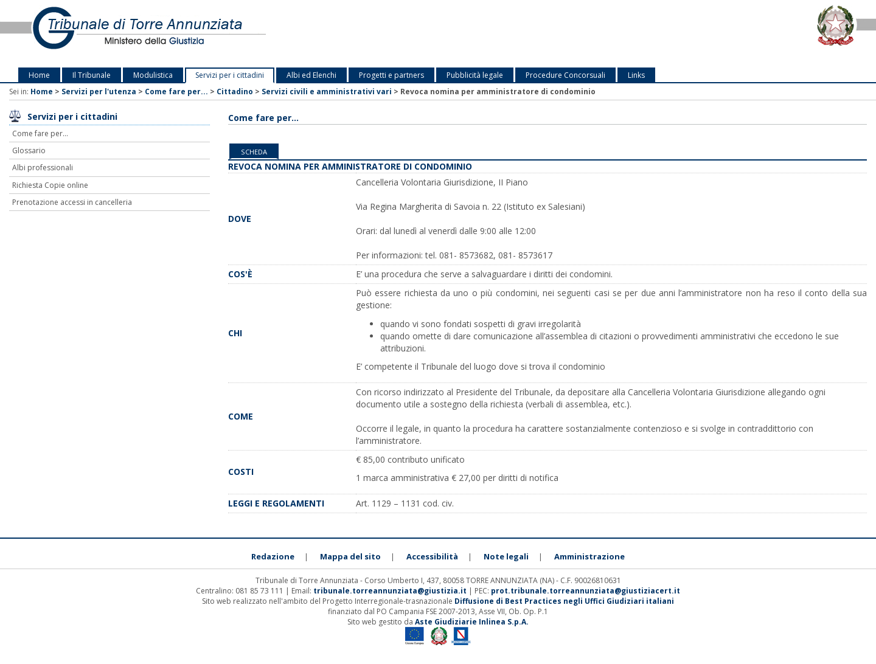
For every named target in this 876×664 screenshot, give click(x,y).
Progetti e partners (391, 75)
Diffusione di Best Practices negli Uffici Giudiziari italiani (564, 601)
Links (636, 75)
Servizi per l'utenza (98, 91)
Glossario (29, 150)
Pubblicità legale (475, 75)
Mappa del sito (350, 556)
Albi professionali (42, 167)
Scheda (254, 151)
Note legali (506, 556)
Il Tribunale (91, 75)
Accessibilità (432, 556)
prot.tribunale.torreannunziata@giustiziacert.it (585, 591)
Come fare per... (176, 91)
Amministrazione (589, 556)
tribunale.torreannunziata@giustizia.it (390, 591)
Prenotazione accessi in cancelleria (72, 202)
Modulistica (153, 75)
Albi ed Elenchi (311, 75)
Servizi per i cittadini (229, 75)
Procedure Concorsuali (565, 75)
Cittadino (235, 91)
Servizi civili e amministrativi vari (327, 91)
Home (39, 75)
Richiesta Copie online (50, 185)
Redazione (272, 556)
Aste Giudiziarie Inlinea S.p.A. (472, 622)
